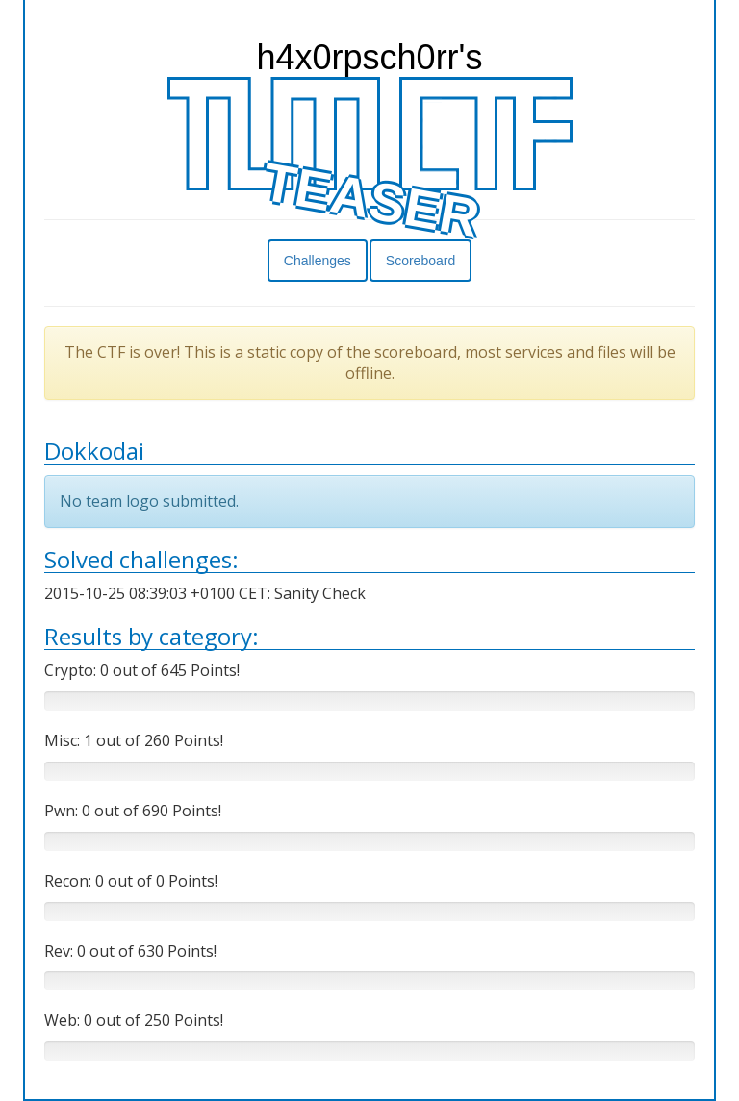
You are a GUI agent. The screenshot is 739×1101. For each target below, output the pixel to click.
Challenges (317, 260)
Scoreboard (420, 260)
